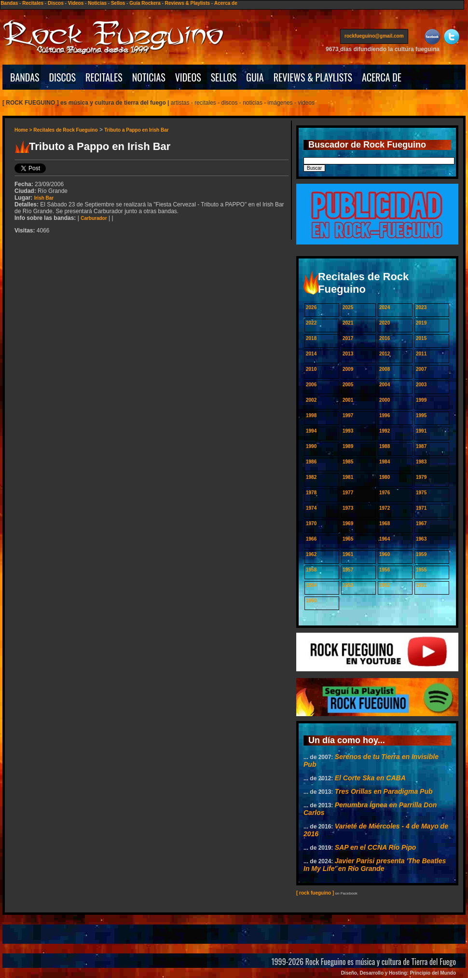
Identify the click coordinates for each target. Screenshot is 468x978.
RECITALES (104, 77)
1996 (384, 415)
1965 (348, 539)
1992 (384, 431)
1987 (421, 446)
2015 (421, 338)
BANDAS (25, 77)
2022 (311, 323)
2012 (384, 353)
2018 (311, 338)
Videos (76, 3)
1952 (384, 585)
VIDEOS (188, 77)
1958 (311, 569)
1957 (348, 569)
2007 (421, 369)
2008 (384, 369)
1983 (421, 461)
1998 (311, 415)
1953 (348, 585)
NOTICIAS (148, 77)
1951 (421, 585)
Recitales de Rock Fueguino (65, 130)
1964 (384, 539)
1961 (348, 554)
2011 (421, 353)
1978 (311, 492)
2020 (384, 323)
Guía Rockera (144, 3)
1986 (311, 461)
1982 (311, 477)
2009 (348, 369)
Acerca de (225, 3)
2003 (421, 384)
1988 (384, 446)
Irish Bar (44, 198)
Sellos (118, 3)
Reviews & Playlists (187, 3)
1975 (421, 492)
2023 (421, 307)
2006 (311, 384)
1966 (311, 539)
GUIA (254, 77)
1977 (348, 492)
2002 (311, 400)
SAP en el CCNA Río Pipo (375, 847)
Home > (23, 130)
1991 (421, 431)
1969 (348, 523)
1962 (311, 554)
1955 (421, 569)
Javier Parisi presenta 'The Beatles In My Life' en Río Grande (374, 864)
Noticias (97, 3)
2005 (348, 384)
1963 (421, 539)
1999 (421, 400)
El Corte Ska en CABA (370, 778)
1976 (384, 492)
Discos (56, 3)
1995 (421, 415)
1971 (421, 508)
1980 (384, 477)
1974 (311, 508)
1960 (384, 554)
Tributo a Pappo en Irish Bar (136, 130)
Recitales (32, 3)
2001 (348, 400)
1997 (348, 415)
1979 (421, 477)
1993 (348, 431)
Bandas (9, 3)
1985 (348, 461)
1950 (311, 600)
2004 (384, 384)
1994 (311, 431)
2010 (311, 369)
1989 (348, 446)
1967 (421, 523)
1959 (421, 554)
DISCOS (62, 77)
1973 (348, 508)
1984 (384, 461)
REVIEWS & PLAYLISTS (313, 77)
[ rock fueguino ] (315, 893)
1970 (311, 523)
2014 (311, 353)
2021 (348, 323)
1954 (311, 585)
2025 (348, 307)
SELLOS (224, 77)
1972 (384, 508)
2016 (384, 338)
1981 (348, 477)
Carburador (94, 218)
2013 (348, 353)
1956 (384, 569)
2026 (311, 307)
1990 (311, 446)
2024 (384, 307)
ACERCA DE (381, 77)
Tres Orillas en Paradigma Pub (384, 791)
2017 (348, 338)
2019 (421, 323)
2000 (384, 400)
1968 (384, 523)
